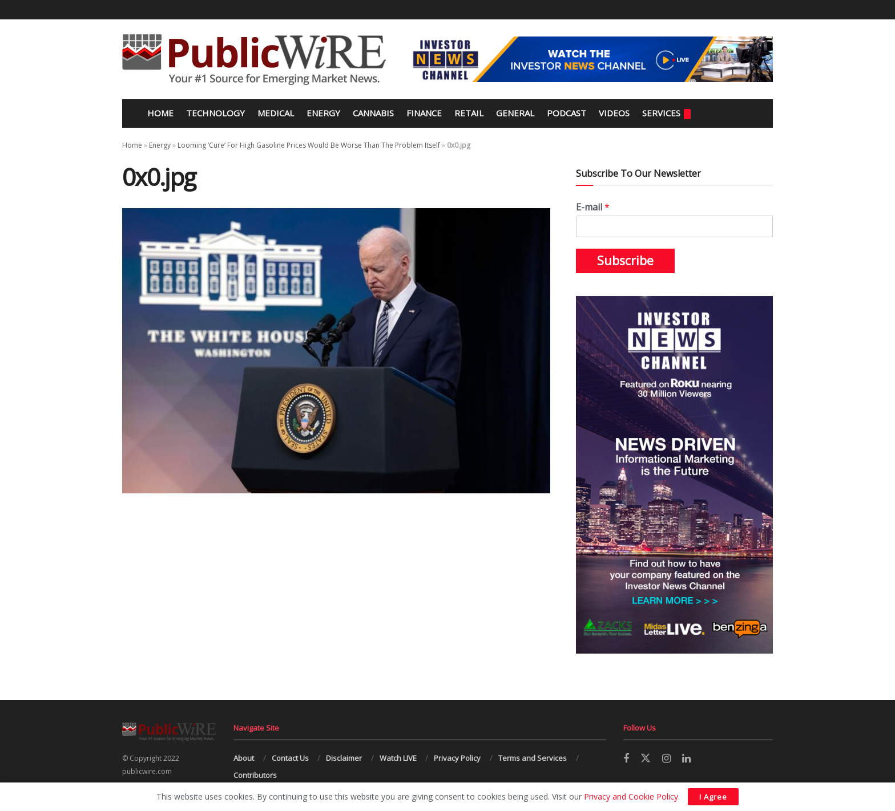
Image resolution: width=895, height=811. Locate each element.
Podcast (566, 113)
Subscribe (625, 261)
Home (159, 113)
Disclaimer (344, 758)
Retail (468, 113)
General (515, 113)
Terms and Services (532, 758)
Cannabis (373, 113)
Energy (323, 113)
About (243, 758)
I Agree (713, 797)
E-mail (593, 207)
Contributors (255, 775)
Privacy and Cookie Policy (631, 796)
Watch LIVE (398, 758)
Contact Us (290, 758)
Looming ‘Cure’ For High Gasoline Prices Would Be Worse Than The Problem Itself (309, 145)
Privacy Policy (457, 758)
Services (666, 113)
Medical (275, 113)
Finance (424, 113)
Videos (614, 113)
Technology (215, 113)
